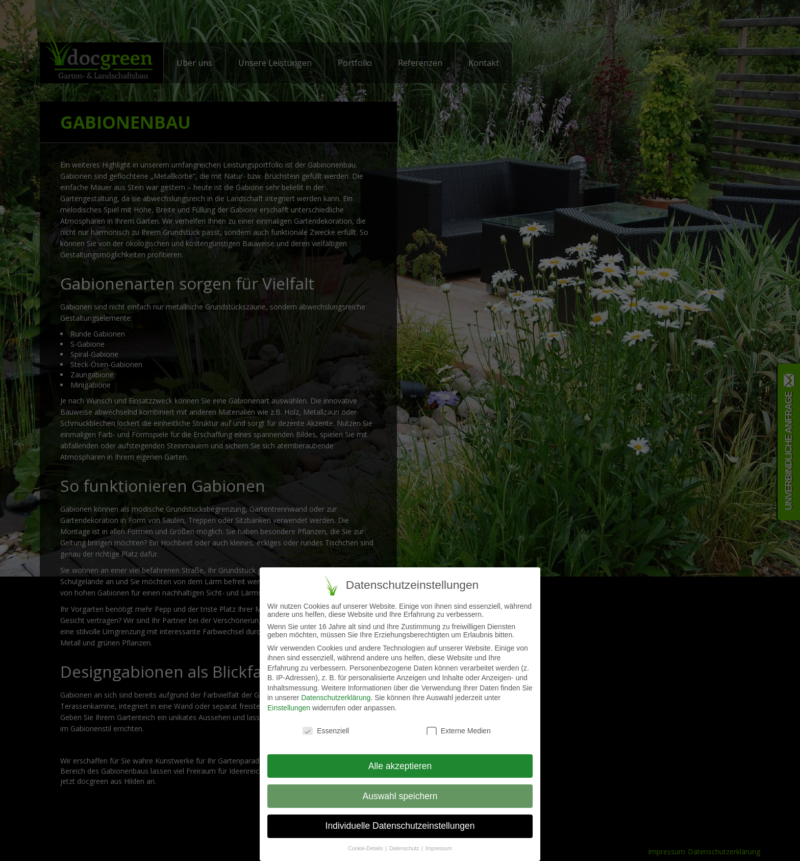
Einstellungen (288, 708)
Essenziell (326, 731)
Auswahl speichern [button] (400, 796)
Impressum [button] (439, 849)
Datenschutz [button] (404, 849)
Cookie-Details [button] (366, 849)
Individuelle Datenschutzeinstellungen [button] (400, 826)
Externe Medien (459, 731)
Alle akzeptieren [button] (400, 766)
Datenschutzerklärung (335, 698)
